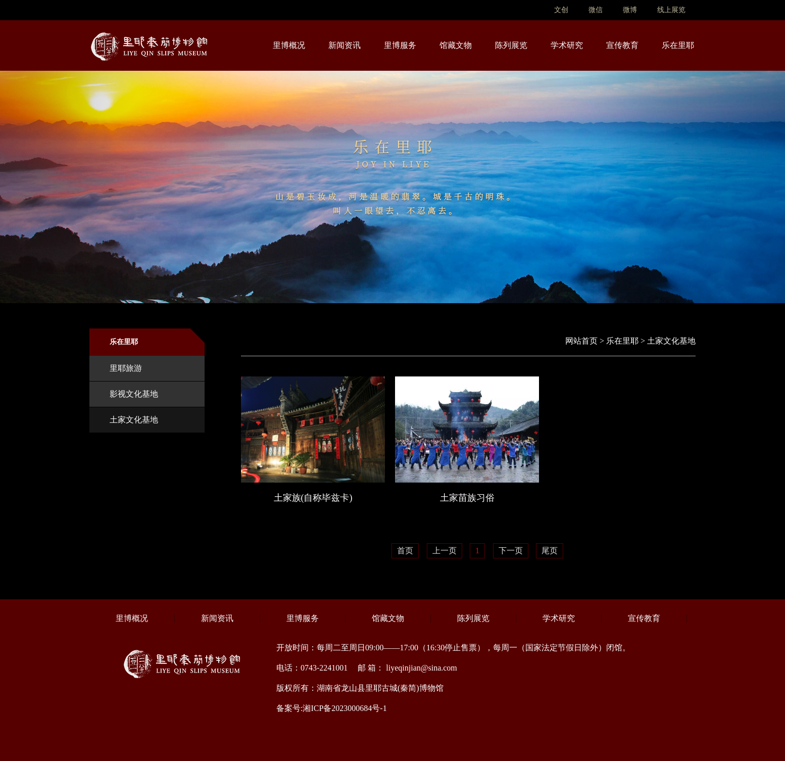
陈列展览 (511, 45)
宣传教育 (622, 45)
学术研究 (567, 45)
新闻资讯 (344, 45)
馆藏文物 (455, 45)
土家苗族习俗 (467, 498)
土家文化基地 (134, 419)
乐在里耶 (678, 45)
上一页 (444, 550)
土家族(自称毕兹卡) (313, 498)
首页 (405, 550)
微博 (630, 10)
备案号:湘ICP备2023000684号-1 (331, 708)
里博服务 (400, 45)
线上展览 (671, 10)
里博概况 (289, 45)
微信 (595, 10)
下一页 (511, 550)
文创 (561, 10)
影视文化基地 (134, 394)
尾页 (550, 550)
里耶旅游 (126, 368)
